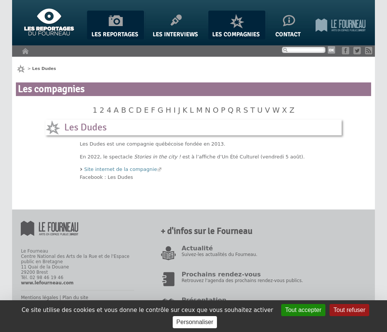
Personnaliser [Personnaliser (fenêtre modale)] (195, 322)
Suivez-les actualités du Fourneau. (219, 254)
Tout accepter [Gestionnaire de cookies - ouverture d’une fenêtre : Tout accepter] (303, 310)
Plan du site (75, 297)
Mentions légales (39, 297)
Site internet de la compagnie (120, 169)
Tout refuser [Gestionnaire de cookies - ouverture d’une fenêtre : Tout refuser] (349, 310)
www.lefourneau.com (47, 282)
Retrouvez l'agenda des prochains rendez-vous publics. (242, 280)
